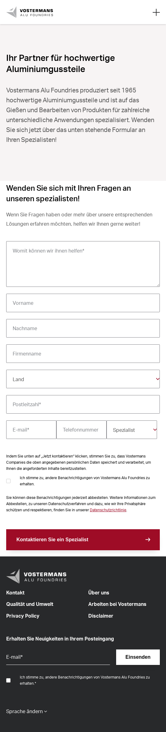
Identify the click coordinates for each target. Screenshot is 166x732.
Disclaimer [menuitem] (100, 616)
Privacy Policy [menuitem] (22, 616)
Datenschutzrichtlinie (108, 510)
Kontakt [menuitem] (15, 592)
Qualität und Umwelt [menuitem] (29, 604)
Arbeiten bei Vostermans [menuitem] (117, 604)
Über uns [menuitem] (98, 592)
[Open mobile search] (156, 12)
